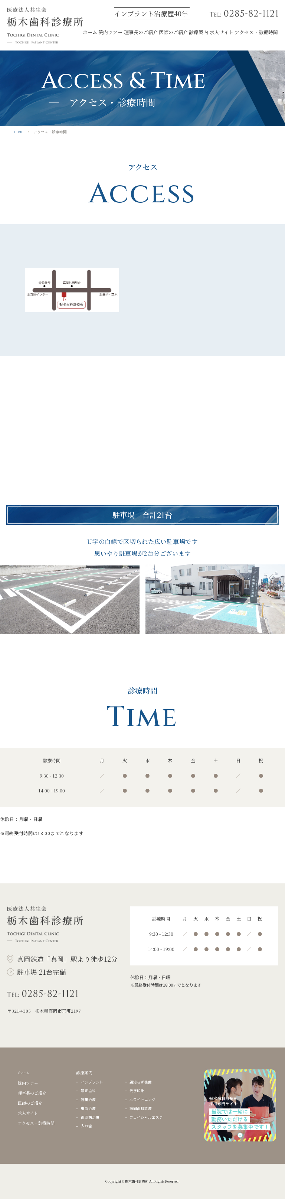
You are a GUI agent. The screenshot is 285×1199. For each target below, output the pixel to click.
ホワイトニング (142, 1099)
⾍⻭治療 (88, 1108)
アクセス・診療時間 (256, 32)
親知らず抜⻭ (141, 1082)
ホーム (90, 32)
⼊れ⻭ (86, 1125)
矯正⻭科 (88, 1090)
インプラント (92, 1082)
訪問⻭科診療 (141, 1108)
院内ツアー (110, 32)
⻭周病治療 (90, 1117)
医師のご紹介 (173, 32)
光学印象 (137, 1090)
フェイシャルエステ (146, 1117)
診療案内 (198, 32)
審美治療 (88, 1099)
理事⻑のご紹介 (141, 32)
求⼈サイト (221, 32)
